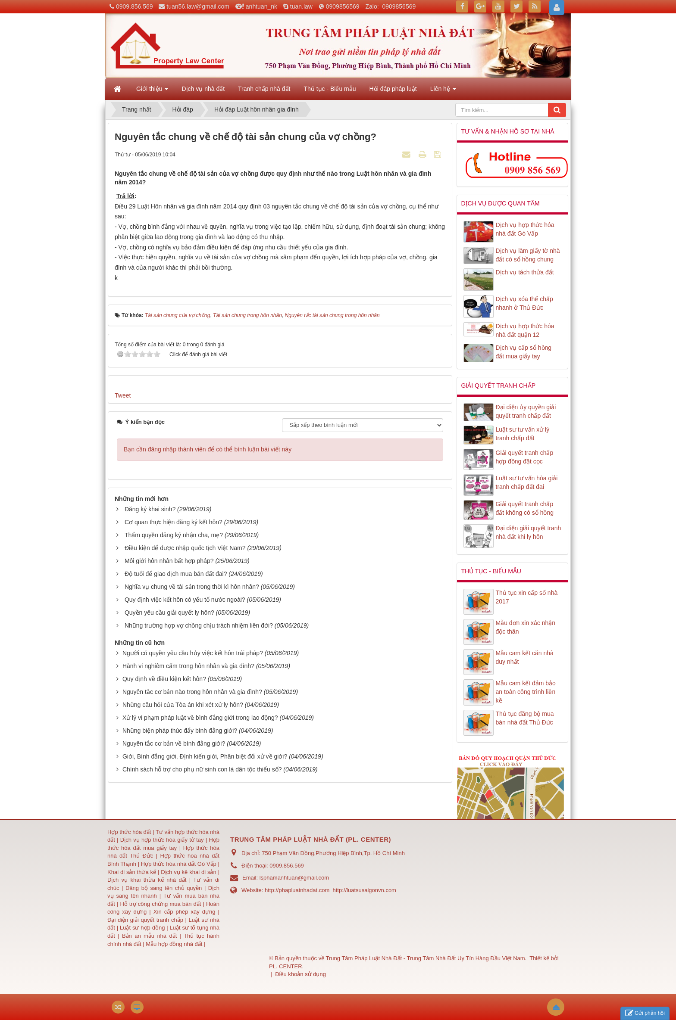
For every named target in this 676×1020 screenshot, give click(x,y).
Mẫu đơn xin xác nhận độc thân (526, 627)
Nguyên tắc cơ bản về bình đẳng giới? (173, 743)
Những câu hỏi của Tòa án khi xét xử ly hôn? (182, 704)
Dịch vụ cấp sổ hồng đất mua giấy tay (524, 352)
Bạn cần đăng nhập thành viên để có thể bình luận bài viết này (207, 449)
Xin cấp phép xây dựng (184, 911)
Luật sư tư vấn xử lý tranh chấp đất (523, 434)
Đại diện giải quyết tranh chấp (146, 920)
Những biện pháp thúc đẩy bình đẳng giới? (179, 730)
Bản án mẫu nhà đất (149, 936)
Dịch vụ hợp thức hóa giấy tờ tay (161, 840)
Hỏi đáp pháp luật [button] (393, 88)
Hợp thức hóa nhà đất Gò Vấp (178, 864)
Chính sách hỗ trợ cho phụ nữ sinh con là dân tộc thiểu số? (202, 769)
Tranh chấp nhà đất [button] (264, 88)
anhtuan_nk (261, 6)
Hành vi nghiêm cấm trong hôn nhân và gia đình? (188, 665)
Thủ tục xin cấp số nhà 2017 (527, 597)
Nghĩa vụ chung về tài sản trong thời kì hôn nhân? (192, 586)
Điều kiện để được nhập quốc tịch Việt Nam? (185, 547)
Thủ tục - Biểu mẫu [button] (330, 88)
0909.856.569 (134, 6)
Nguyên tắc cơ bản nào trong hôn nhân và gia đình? (192, 691)
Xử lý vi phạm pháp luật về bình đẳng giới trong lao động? (200, 717)
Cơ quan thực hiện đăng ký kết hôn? (173, 522)
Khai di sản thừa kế (131, 872)
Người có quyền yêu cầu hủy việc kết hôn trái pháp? (192, 653)
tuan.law (301, 6)
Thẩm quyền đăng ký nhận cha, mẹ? (174, 535)
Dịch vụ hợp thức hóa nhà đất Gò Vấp (525, 229)
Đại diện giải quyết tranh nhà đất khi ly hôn (528, 532)
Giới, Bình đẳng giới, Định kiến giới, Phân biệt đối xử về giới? (204, 756)
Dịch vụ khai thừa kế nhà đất (146, 880)
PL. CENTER (285, 966)
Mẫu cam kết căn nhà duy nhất (525, 657)
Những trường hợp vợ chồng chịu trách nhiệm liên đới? (199, 625)
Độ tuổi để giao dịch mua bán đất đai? (176, 573)
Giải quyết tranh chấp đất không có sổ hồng (525, 508)
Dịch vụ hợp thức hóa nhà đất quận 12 (525, 330)
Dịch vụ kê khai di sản (189, 872)
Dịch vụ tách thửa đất (525, 272)
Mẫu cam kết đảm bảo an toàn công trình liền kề (526, 692)
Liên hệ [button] (443, 91)
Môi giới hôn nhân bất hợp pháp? (169, 560)
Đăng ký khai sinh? (150, 509)
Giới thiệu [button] (152, 91)
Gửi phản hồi (645, 1013)
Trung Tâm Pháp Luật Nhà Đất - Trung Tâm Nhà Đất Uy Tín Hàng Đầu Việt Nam (425, 958)
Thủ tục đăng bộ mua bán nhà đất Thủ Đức (525, 718)
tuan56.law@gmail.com (197, 6)
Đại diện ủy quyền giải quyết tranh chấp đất (526, 411)
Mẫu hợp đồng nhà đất (174, 944)
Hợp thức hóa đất (129, 832)
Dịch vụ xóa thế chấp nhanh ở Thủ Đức (524, 303)
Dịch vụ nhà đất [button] (203, 88)
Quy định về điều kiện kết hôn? (164, 678)
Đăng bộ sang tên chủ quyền (164, 888)
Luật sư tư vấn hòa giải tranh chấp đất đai (527, 482)
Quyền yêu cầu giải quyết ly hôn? (169, 612)
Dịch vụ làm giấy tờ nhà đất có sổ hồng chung (528, 255)
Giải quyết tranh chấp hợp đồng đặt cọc (525, 457)
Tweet (123, 395)
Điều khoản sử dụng (300, 974)
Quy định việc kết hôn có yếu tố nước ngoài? (185, 599)
